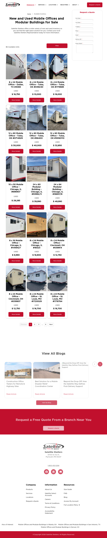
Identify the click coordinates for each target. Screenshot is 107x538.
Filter (57, 45)
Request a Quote (94, 5)
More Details (16, 100)
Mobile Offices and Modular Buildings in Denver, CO (60, 527)
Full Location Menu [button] (72, 505)
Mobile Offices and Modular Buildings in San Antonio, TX (79, 524)
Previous (24, 324)
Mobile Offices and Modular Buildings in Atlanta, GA (37, 524)
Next (51, 324)
